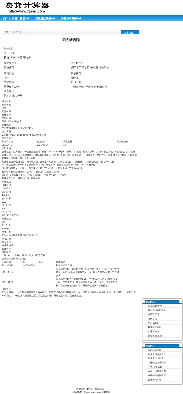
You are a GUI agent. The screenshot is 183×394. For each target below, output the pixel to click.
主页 (6, 32)
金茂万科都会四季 (157, 371)
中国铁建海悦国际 (157, 375)
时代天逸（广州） (157, 358)
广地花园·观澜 (155, 367)
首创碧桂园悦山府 (157, 310)
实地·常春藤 (154, 331)
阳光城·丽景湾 (155, 306)
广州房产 (15, 32)
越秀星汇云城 (154, 327)
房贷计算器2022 (21, 18)
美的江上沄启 (154, 349)
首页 (4, 18)
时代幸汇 (152, 318)
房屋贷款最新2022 (46, 18)
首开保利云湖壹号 (157, 354)
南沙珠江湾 (153, 314)
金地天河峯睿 (154, 379)
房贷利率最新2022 (72, 18)
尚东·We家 (153, 323)
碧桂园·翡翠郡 (155, 335)
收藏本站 (80, 389)
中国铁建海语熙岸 (157, 362)
